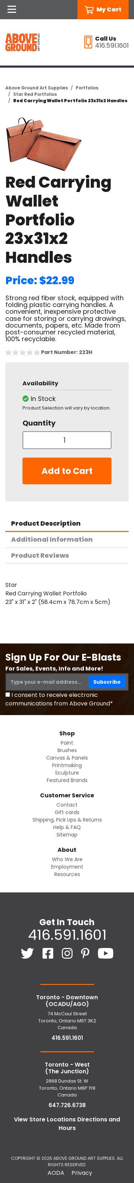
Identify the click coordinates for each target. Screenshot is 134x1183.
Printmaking (67, 765)
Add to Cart (67, 471)
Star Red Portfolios (35, 94)
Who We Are (67, 859)
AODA (56, 1173)
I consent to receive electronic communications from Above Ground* (59, 699)
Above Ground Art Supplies (36, 88)
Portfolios (87, 88)
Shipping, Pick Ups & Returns (67, 819)
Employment (67, 866)
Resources (67, 874)
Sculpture (67, 772)
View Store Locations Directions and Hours (67, 1123)
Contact (67, 804)
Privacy (81, 1173)
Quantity (39, 423)
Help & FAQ (67, 827)
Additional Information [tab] (52, 539)
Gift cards (67, 812)
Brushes (67, 750)
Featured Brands (67, 780)
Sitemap (67, 834)
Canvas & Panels (67, 757)
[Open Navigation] (11, 9)
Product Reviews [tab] (40, 555)
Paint (67, 742)
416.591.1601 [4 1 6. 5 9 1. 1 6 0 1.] (67, 935)
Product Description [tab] (46, 523)
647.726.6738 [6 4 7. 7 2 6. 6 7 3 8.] (67, 1105)
